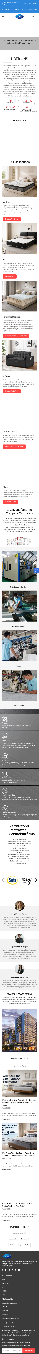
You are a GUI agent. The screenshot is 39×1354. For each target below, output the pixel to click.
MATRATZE (5, 1283)
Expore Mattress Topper (14, 446)
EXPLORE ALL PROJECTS (19, 1058)
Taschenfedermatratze (9, 1303)
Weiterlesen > (6, 1119)
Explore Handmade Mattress (16, 336)
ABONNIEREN (28, 1350)
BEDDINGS (5, 1291)
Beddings (5, 1314)
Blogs (3, 1295)
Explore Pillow (10, 502)
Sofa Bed (5, 1311)
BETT (3, 1287)
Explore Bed (9, 276)
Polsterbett (5, 1307)
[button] (36, 880)
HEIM (3, 1279)
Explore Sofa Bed (11, 391)
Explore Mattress (11, 219)
